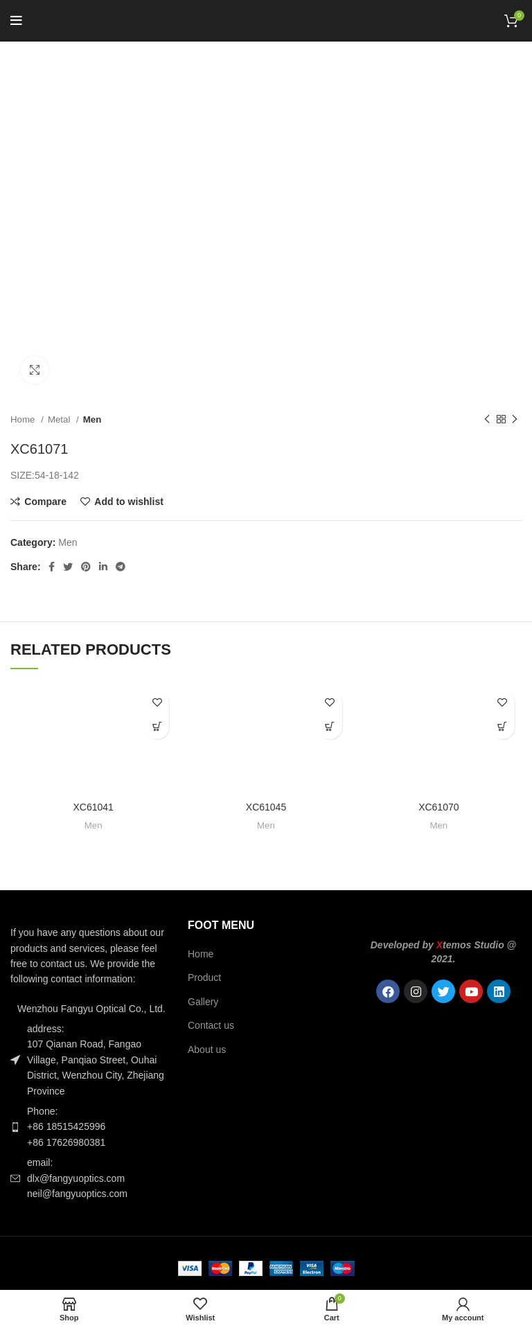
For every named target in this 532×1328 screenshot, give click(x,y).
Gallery (203, 1001)
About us (207, 1049)
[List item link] (88, 1127)
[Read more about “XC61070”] (502, 727)
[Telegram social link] (121, 567)
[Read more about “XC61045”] (330, 727)
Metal (60, 419)
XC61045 (266, 807)
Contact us (211, 1025)
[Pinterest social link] (86, 567)
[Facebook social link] (51, 567)
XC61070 (438, 807)
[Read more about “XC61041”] (157, 727)
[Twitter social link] (68, 567)
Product (204, 977)
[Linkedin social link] (103, 567)
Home (23, 419)
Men (92, 419)
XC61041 (93, 807)
